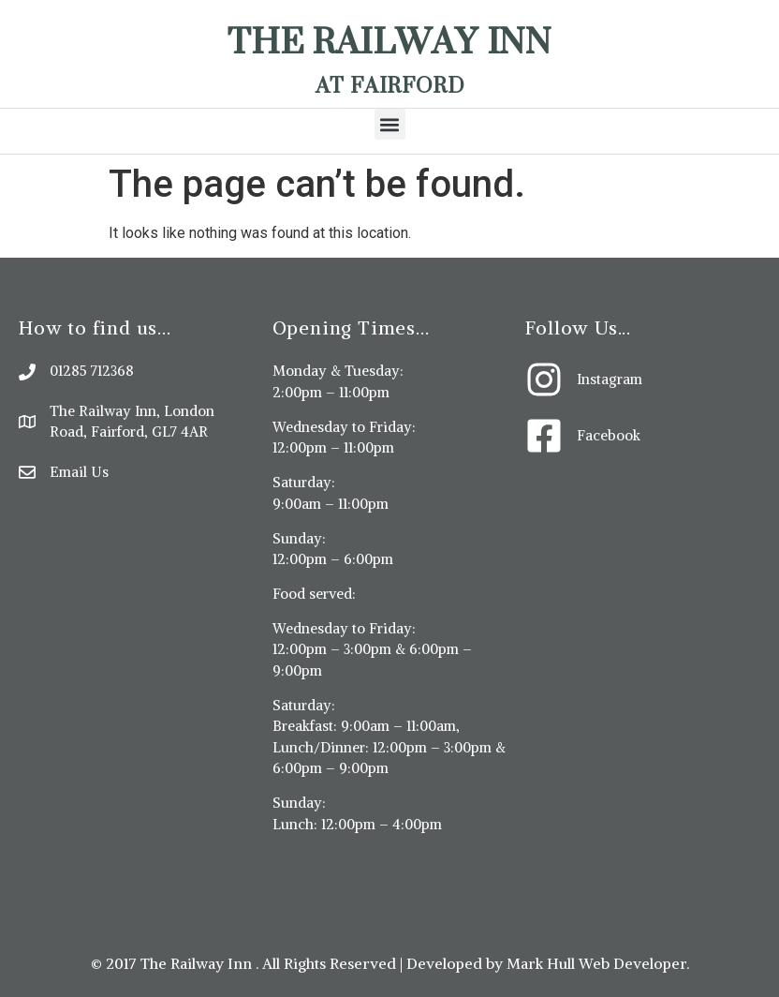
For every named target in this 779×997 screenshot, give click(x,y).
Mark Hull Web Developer (596, 963)
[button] (390, 124)
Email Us (79, 472)
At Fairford (390, 85)
